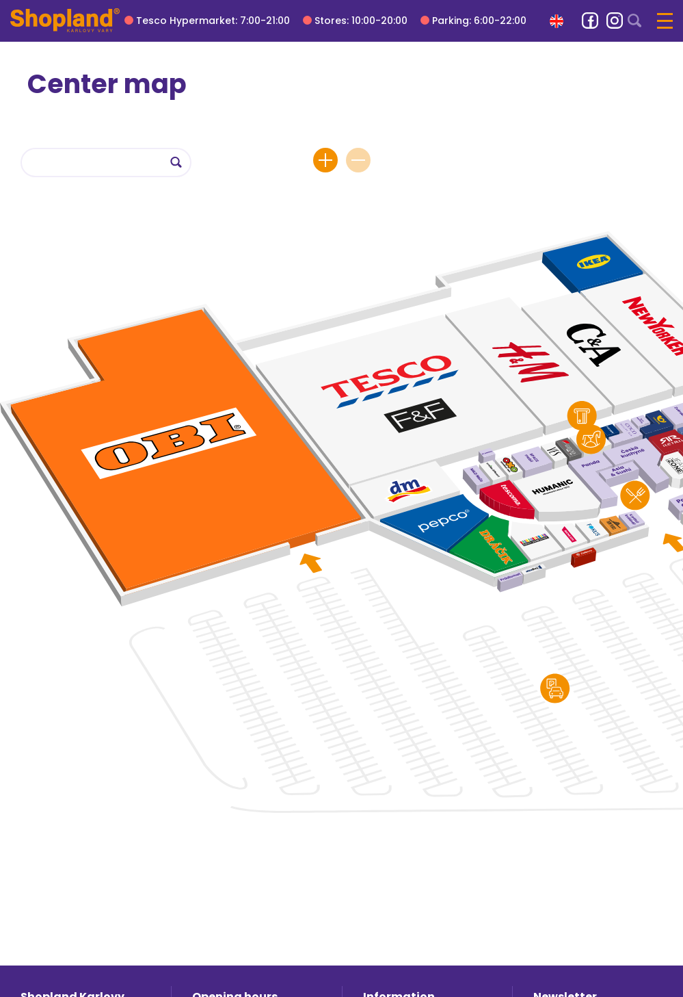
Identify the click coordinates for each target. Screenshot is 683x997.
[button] (556, 21)
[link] (590, 20)
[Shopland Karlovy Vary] (65, 20)
